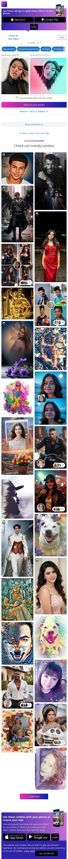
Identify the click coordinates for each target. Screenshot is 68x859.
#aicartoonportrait (28, 49)
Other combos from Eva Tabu (34, 133)
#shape (46, 49)
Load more (34, 796)
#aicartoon (9, 49)
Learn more (29, 851)
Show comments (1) (34, 124)
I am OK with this (46, 853)
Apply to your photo (34, 104)
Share (61, 37)
